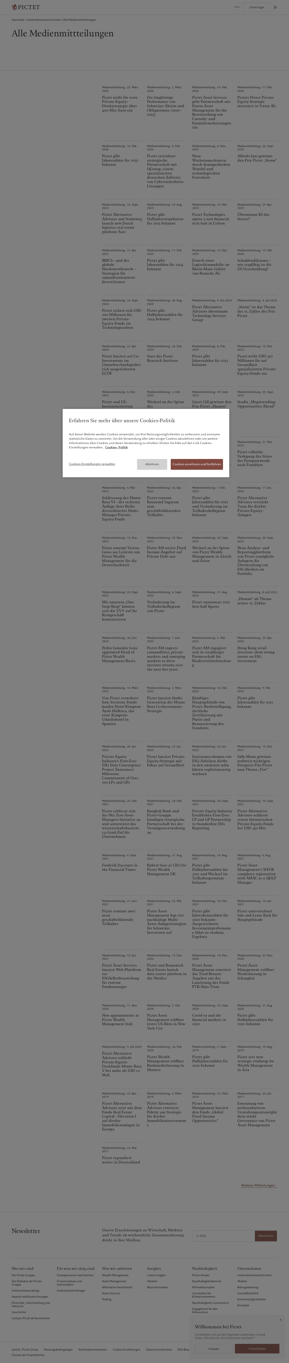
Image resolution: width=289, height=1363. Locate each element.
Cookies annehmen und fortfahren (197, 464)
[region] (146, 443)
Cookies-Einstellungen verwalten (92, 464)
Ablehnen (152, 464)
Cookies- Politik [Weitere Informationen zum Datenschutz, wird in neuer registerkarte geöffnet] (116, 447)
